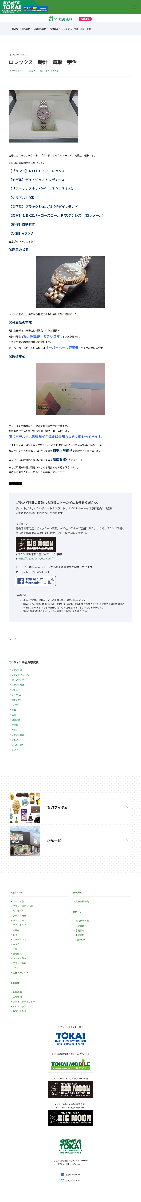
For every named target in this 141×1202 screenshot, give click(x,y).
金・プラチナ (18, 679)
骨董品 (15, 724)
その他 (15, 749)
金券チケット (18, 699)
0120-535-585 (60, 20)
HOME (15, 28)
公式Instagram (70, 1180)
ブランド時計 (18, 71)
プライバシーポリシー (24, 1001)
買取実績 (26, 28)
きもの (15, 739)
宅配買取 (79, 930)
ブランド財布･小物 (20, 674)
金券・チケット (21, 972)
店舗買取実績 (40, 28)
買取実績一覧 (82, 901)
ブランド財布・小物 (23, 906)
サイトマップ (19, 1006)
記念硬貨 (16, 719)
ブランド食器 (18, 734)
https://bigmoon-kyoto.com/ (35, 558)
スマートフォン (21, 939)
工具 (14, 714)
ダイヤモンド (18, 694)
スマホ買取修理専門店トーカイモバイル (70, 1054)
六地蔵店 (54, 28)
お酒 (14, 709)
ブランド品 (17, 669)
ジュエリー (17, 689)
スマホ (15, 704)
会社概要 (17, 992)
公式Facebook (70, 1174)
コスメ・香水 (18, 744)
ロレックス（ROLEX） (49, 71)
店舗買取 (79, 925)
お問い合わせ (19, 1011)
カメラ (15, 729)
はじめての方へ (83, 921)
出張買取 (79, 935)
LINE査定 (80, 940)
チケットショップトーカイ (70, 1026)
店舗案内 (17, 996)
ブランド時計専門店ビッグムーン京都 (70, 1078)
